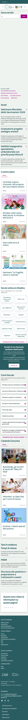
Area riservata (4, 655)
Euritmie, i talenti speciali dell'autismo (14, 527)
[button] (5, 2)
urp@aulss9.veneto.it (11, 694)
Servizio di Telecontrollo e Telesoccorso (13, 391)
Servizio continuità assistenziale (21, 335)
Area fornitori (4, 653)
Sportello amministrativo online (9, 93)
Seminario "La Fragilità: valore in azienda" (13, 273)
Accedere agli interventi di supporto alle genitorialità (13, 423)
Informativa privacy (7, 705)
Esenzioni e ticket (7, 329)
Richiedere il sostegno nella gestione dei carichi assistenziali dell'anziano (13, 431)
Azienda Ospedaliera (6, 626)
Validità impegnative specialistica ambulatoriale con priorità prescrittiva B (12, 150)
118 (2, 643)
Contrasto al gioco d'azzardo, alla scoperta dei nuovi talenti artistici (13, 184)
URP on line (21, 299)
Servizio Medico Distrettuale (8, 91)
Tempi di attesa (9, 548)
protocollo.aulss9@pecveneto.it (13, 696)
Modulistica (14, 98)
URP (2, 641)
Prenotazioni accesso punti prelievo (7, 299)
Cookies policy (4, 637)
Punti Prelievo (4, 95)
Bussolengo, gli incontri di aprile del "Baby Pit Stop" (13, 469)
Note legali (3, 635)
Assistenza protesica (8, 416)
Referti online (21, 329)
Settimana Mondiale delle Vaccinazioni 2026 (13, 111)
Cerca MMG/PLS (7, 308)
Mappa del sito (4, 644)
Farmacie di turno (21, 322)
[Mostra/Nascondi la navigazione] (3, 7)
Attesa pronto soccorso (21, 308)
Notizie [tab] (4, 175)
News (4, 190)
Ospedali (21, 315)
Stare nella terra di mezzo (11, 244)
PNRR (4, 560)
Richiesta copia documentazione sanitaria (14, 385)
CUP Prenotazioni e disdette (7, 322)
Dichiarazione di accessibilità (8, 639)
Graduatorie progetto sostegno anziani (12, 130)
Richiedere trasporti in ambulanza (12, 397)
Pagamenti (7, 336)
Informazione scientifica (7, 660)
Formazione (4, 659)
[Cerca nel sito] (25, 7)
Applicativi (3, 657)
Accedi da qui (14, 365)
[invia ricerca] (24, 16)
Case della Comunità (15, 95)
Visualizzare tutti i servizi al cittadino (14, 342)
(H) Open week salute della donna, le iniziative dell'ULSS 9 (13, 215)
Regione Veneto (5, 622)
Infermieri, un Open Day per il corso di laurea (13, 497)
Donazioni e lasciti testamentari (11, 404)
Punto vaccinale (5, 98)
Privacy (3, 634)
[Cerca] (11, 16)
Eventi (2, 668)
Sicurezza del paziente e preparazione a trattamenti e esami (13, 574)
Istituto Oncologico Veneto (7, 628)
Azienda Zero (4, 624)
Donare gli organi (7, 410)
